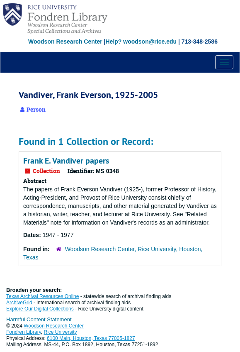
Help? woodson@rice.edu (141, 41)
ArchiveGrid (19, 303)
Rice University (60, 332)
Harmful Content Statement (39, 319)
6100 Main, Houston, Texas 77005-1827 (91, 338)
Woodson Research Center (65, 41)
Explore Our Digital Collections (40, 309)
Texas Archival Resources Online (42, 296)
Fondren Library (23, 332)
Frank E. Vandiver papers (66, 160)
